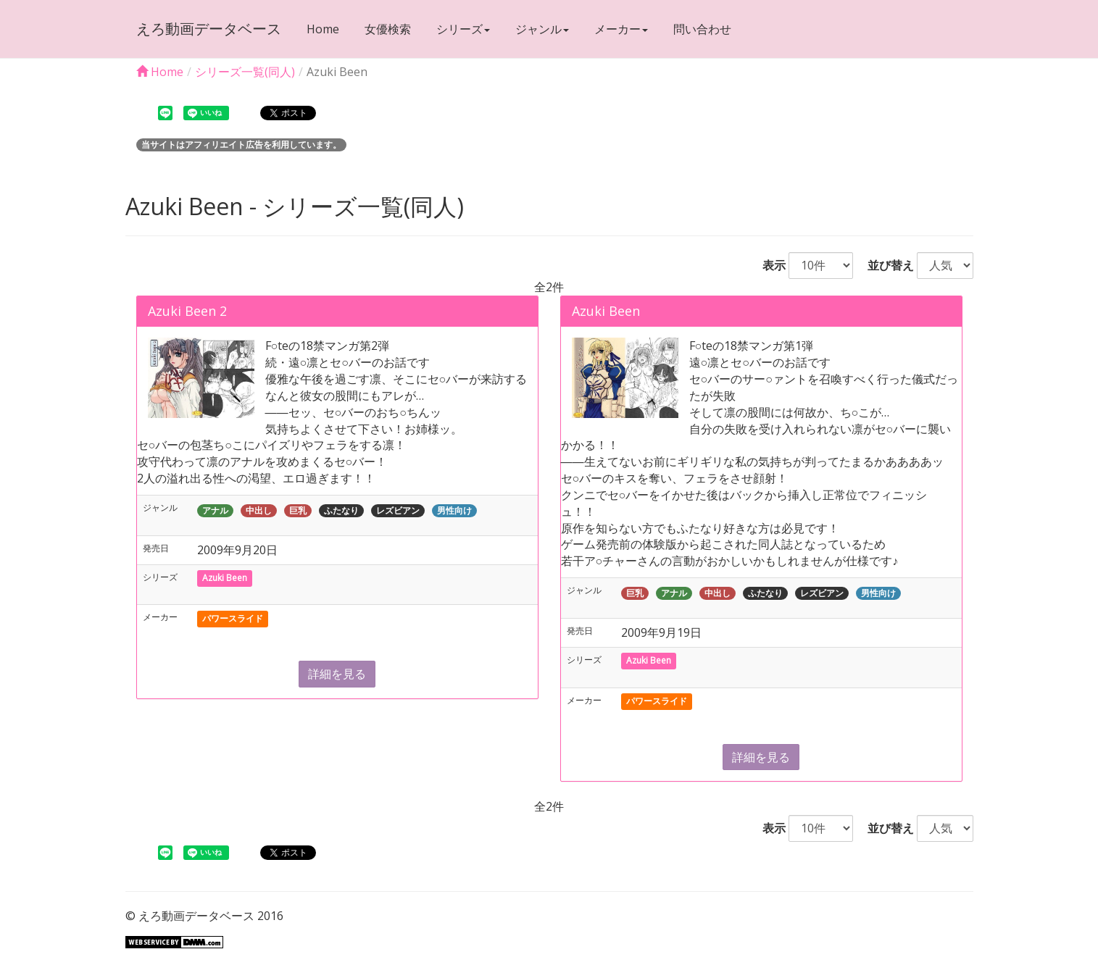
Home (323, 29)
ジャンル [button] (542, 29)
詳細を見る (337, 674)
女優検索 (388, 29)
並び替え (885, 265)
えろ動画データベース (208, 28)
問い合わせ (702, 29)
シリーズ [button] (463, 29)
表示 (768, 265)
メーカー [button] (621, 29)
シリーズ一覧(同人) (245, 72)
